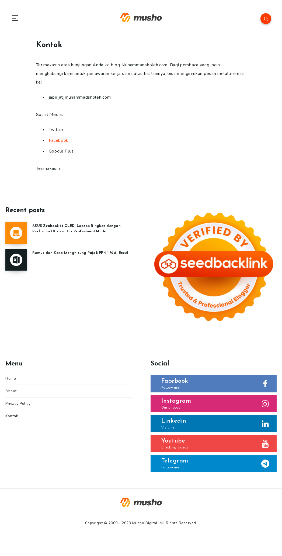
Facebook (59, 140)
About (11, 390)
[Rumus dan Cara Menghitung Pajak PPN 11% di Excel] (16, 260)
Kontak (11, 416)
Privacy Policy (17, 403)
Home (10, 378)
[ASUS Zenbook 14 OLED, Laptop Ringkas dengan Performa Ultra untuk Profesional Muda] (16, 233)
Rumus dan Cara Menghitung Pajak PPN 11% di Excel (80, 253)
